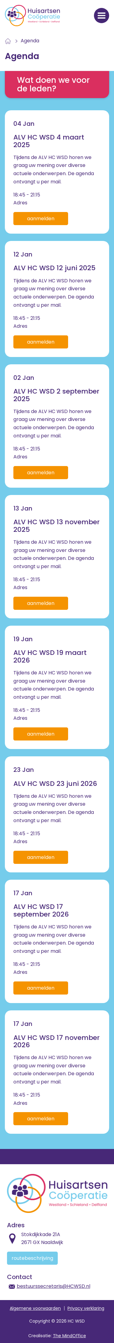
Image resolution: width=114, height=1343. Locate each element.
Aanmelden (40, 218)
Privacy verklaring (85, 1308)
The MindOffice (69, 1336)
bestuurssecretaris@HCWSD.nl (53, 1286)
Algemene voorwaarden (35, 1308)
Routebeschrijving (32, 1258)
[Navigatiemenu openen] (101, 15)
